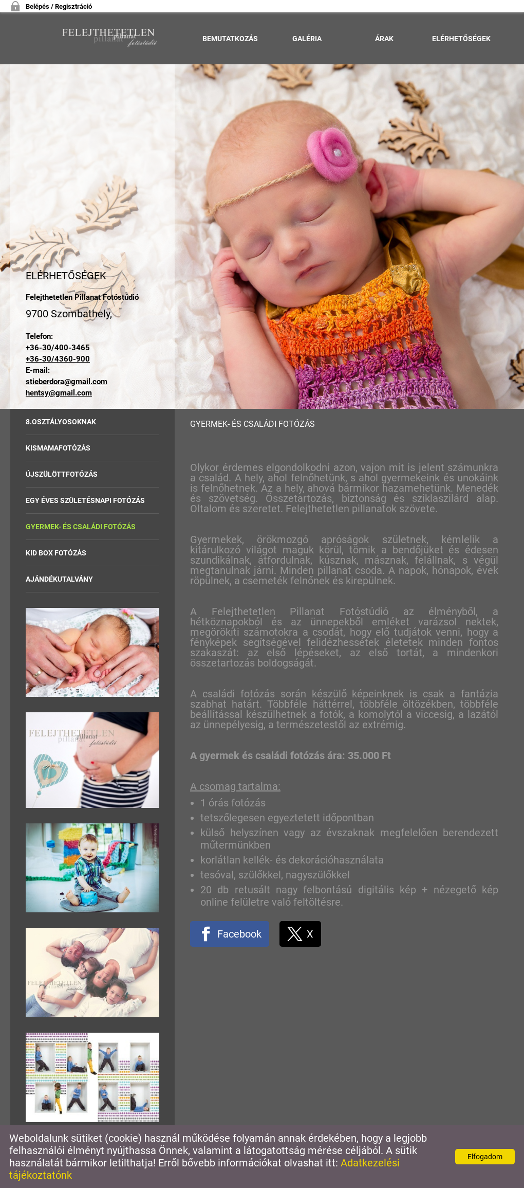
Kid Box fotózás (56, 553)
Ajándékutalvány (59, 579)
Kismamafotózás (58, 448)
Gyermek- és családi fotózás (81, 527)
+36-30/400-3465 (58, 347)
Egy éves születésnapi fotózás (85, 500)
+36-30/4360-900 (58, 359)
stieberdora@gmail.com (66, 381)
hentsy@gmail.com (59, 393)
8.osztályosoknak (61, 422)
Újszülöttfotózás (62, 474)
